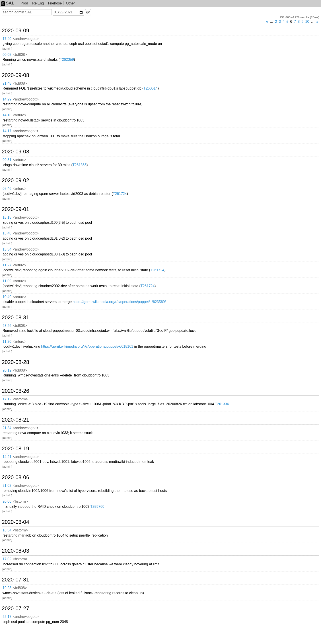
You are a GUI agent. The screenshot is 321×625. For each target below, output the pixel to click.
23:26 (6, 326)
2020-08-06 (15, 477)
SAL (7, 3)
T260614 (151, 88)
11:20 (6, 341)
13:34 (6, 249)
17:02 (6, 559)
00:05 (6, 54)
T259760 (97, 506)
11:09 (6, 281)
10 (307, 21)
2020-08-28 (15, 362)
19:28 (6, 588)
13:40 (6, 233)
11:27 (6, 265)
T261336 (222, 404)
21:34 (6, 428)
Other (70, 3)
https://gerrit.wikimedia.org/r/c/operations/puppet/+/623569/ (119, 302)
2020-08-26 (15, 391)
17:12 (6, 399)
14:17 (6, 131)
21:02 (6, 485)
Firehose (55, 3)
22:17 (6, 617)
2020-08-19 (15, 448)
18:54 (6, 530)
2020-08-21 (15, 420)
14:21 (6, 457)
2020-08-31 (15, 317)
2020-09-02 (15, 180)
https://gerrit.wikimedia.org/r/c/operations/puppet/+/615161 (87, 346)
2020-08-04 (15, 522)
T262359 (67, 59)
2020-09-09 (15, 30)
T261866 (79, 165)
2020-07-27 (15, 608)
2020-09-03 (15, 151)
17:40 (6, 39)
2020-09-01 (15, 209)
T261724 (120, 194)
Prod (24, 3)
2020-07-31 (15, 579)
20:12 (6, 370)
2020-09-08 (15, 75)
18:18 (6, 217)
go (88, 12)
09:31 (6, 160)
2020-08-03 (15, 551)
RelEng (38, 3)
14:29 (6, 99)
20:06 (6, 501)
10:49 (6, 297)
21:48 (6, 83)
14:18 (6, 115)
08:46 (6, 188)
